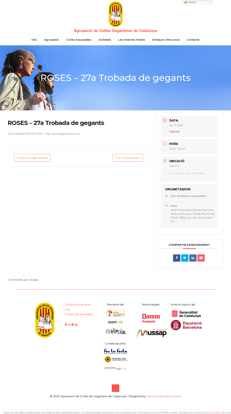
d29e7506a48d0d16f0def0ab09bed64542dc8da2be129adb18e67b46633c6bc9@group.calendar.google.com (193, 218)
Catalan (190, 2)
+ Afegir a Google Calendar (37, 157)
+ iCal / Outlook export (122, 157)
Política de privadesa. (79, 318)
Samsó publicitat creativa (164, 400)
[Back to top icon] (115, 392)
